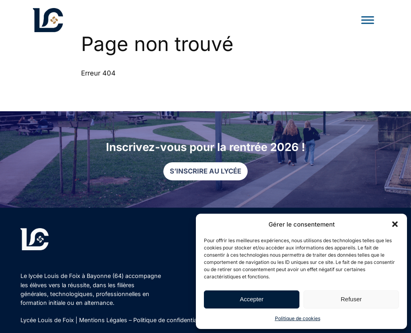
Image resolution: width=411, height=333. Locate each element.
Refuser (351, 299)
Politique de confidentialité (169, 320)
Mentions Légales (103, 320)
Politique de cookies (297, 318)
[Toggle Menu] (367, 20)
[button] (395, 224)
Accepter (251, 299)
